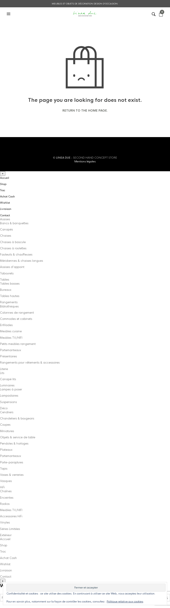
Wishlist (5, 203)
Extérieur (6, 535)
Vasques (6, 481)
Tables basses (9, 283)
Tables (4, 279)
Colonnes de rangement (17, 313)
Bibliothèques (9, 306)
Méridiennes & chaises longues (21, 261)
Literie (4, 369)
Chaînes (6, 491)
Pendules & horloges (14, 443)
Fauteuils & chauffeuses (16, 254)
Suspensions (8, 402)
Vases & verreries (11, 475)
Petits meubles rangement (18, 344)
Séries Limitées (10, 529)
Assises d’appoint (12, 267)
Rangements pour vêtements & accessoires (30, 362)
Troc (2, 190)
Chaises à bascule (13, 242)
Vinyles (5, 522)
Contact (5, 215)
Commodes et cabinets (16, 319)
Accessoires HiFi (11, 516)
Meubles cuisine (11, 331)
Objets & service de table (17, 437)
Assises (5, 219)
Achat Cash (7, 196)
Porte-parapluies (11, 462)
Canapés (6, 229)
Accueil (4, 178)
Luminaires (7, 385)
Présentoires (8, 356)
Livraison (5, 209)
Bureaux (5, 290)
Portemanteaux (10, 350)
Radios (5, 504)
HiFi (2, 487)
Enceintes (6, 498)
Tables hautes (9, 296)
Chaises (5, 236)
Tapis (3, 468)
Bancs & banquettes (14, 223)
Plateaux (6, 450)
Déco (4, 408)
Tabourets (7, 273)
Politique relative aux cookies (125, 601)
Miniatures (7, 431)
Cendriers (6, 412)
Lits (2, 373)
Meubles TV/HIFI (11, 338)
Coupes (5, 425)
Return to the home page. (85, 110)
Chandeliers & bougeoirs (17, 418)
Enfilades (6, 325)
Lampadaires (9, 395)
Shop (3, 184)
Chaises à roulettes (13, 248)
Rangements (8, 302)
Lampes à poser (11, 389)
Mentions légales (85, 161)
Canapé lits (8, 379)
